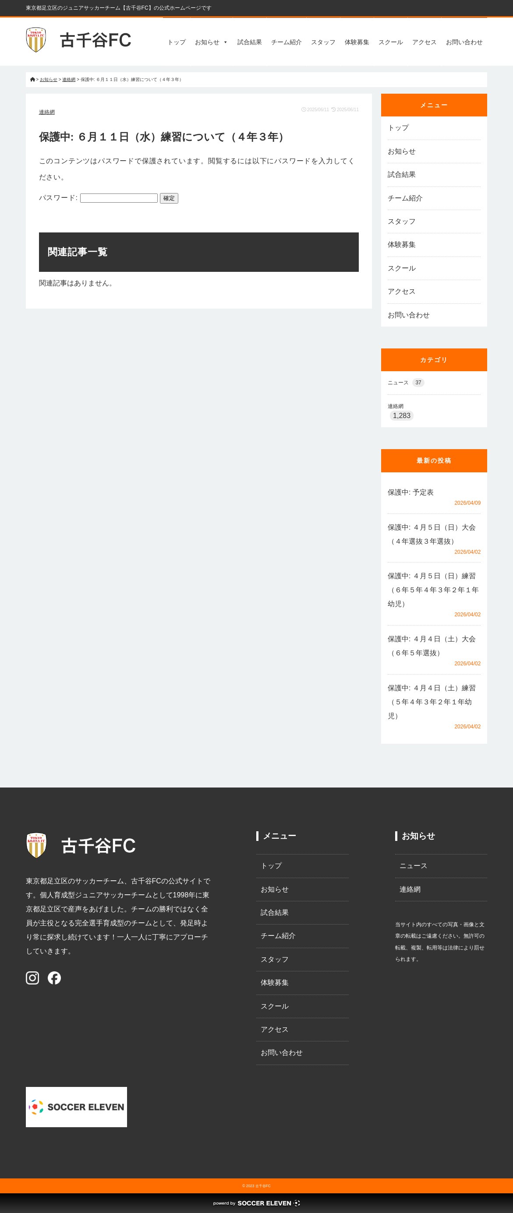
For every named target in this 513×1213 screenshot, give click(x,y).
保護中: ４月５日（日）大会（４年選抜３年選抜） (432, 534)
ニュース (406, 382)
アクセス (424, 42)
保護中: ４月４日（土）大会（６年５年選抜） (432, 646)
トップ (176, 42)
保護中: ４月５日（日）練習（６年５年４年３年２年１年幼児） (433, 590)
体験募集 (357, 42)
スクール (391, 42)
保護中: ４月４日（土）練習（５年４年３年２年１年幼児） (432, 702)
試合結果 (249, 42)
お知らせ (211, 42)
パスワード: (98, 197)
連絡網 (47, 112)
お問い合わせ (464, 42)
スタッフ (323, 42)
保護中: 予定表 (411, 492)
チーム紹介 (286, 42)
